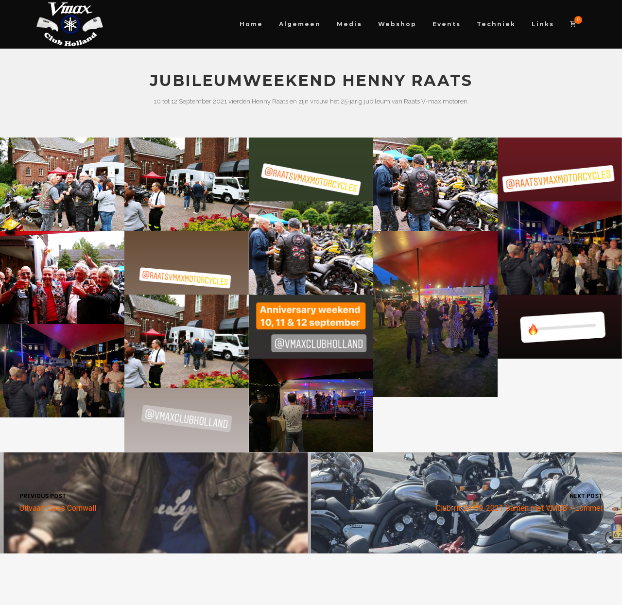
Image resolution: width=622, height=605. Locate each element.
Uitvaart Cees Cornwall (155, 501)
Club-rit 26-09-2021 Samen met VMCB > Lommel (466, 501)
